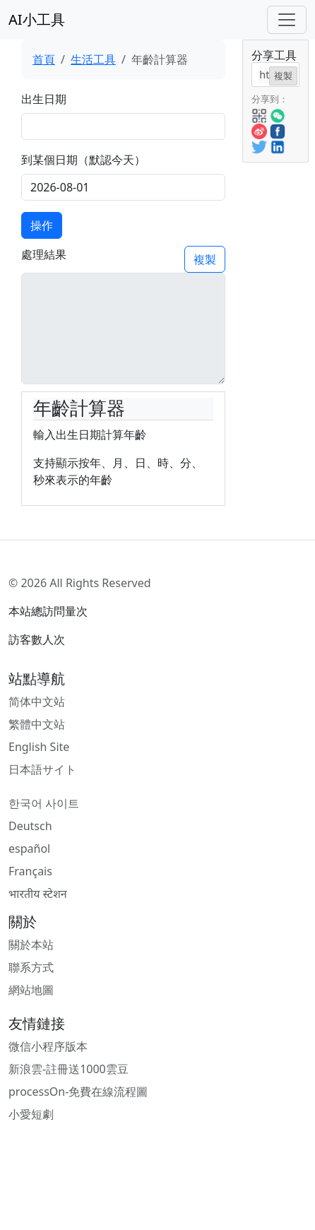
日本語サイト (42, 769)
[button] (259, 114)
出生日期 (43, 99)
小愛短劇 (31, 1114)
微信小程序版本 (48, 1046)
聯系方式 (31, 967)
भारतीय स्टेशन (37, 893)
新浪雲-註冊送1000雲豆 (68, 1069)
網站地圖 (31, 990)
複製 (205, 259)
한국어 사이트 (43, 803)
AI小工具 (36, 19)
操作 (41, 225)
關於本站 (31, 944)
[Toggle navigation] (287, 20)
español (29, 848)
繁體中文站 (36, 724)
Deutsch (30, 826)
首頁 (43, 59)
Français (30, 871)
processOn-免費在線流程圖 (78, 1091)
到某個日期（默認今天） (83, 159)
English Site (38, 747)
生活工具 (93, 59)
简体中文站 (36, 701)
